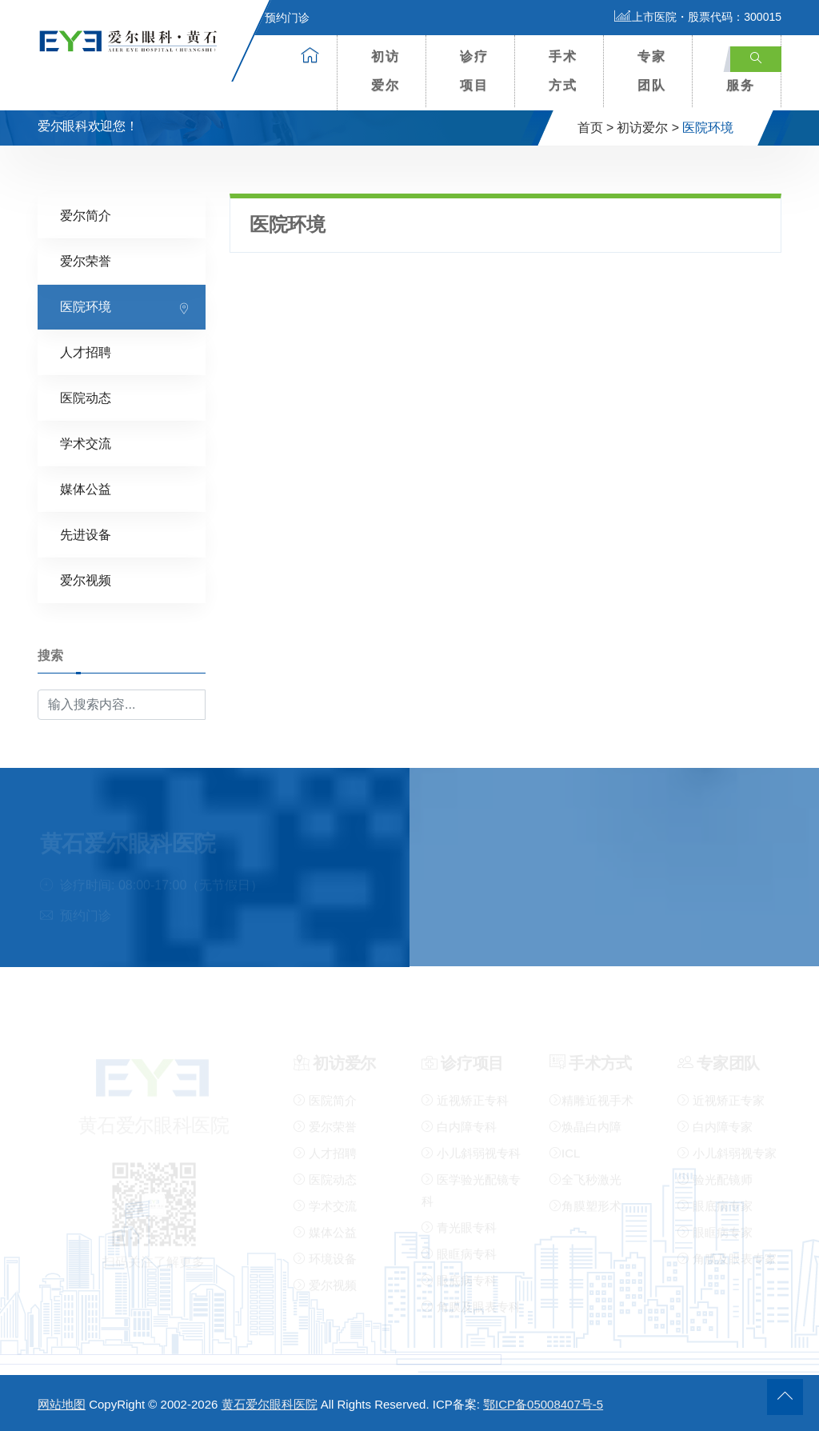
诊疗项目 (474, 71)
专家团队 (651, 71)
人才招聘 (85, 351)
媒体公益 (85, 488)
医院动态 (85, 397)
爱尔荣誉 (85, 260)
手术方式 (563, 71)
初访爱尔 (385, 71)
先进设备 (85, 534)
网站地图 (62, 1404)
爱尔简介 (85, 215)
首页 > (595, 127)
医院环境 (85, 306)
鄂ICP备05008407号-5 (543, 1404)
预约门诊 (278, 17)
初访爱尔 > (648, 127)
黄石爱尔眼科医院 (270, 1404)
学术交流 (85, 443)
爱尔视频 (85, 579)
